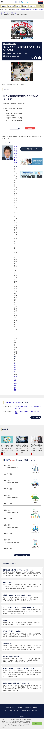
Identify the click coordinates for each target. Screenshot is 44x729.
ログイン (41, 3)
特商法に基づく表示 (25, 710)
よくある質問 (19, 707)
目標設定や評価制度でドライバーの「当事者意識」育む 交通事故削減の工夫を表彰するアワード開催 (22, 448)
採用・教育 (11, 6)
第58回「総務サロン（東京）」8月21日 (26, 9)
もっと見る (36, 417)
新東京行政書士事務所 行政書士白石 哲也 (15, 154)
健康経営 (25, 6)
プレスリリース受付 (7, 710)
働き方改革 (33, 6)
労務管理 (4, 6)
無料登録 (41, 1)
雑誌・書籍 (22, 469)
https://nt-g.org (15, 367)
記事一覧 (13, 13)
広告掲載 (35, 707)
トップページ (4, 13)
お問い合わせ (28, 707)
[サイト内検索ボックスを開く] (42, 6)
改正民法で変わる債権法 (9, 44)
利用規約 (16, 710)
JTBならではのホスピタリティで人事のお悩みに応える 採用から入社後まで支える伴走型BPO (7, 448)
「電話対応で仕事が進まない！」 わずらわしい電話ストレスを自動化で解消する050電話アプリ (37, 448)
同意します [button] (37, 723)
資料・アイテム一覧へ (22, 555)
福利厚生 (18, 6)
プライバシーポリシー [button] (7, 727)
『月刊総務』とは (10, 707)
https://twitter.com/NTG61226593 (15, 383)
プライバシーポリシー (37, 710)
